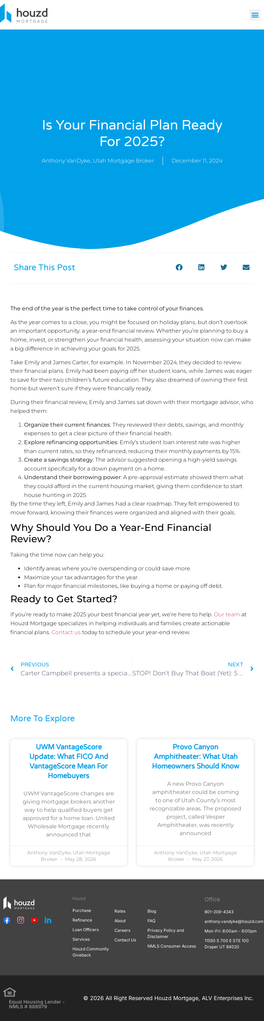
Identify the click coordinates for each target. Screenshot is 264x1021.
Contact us (66, 632)
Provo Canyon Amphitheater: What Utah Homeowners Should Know (195, 757)
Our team (227, 614)
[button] (255, 15)
